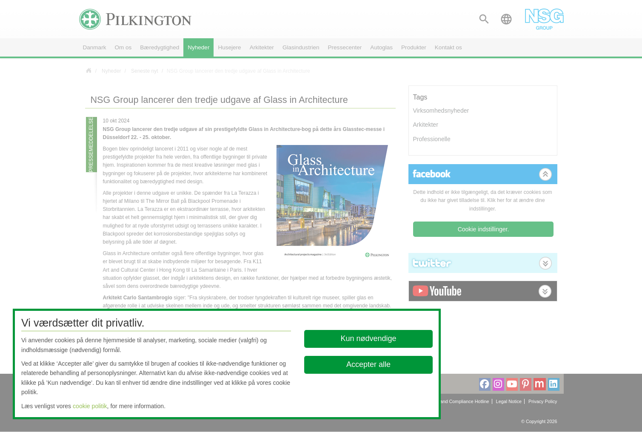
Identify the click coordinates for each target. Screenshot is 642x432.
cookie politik (90, 406)
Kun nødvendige (368, 338)
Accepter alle (368, 364)
